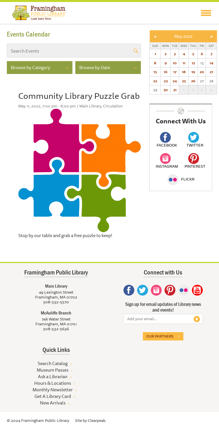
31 (175, 90)
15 (155, 72)
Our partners (159, 336)
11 (183, 63)
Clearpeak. (97, 420)
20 (202, 72)
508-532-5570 (56, 302)
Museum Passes (52, 369)
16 (165, 72)
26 (193, 81)
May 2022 (183, 36)
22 (155, 81)
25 (184, 81)
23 (166, 81)
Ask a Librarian (52, 376)
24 (175, 81)
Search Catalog (53, 363)
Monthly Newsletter (53, 389)
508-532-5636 (56, 329)
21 (211, 72)
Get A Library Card (53, 396)
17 (175, 72)
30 (165, 90)
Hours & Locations (52, 383)
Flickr (180, 179)
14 (211, 63)
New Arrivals (53, 402)
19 (193, 72)
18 (184, 72)
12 (193, 63)
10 (175, 63)
